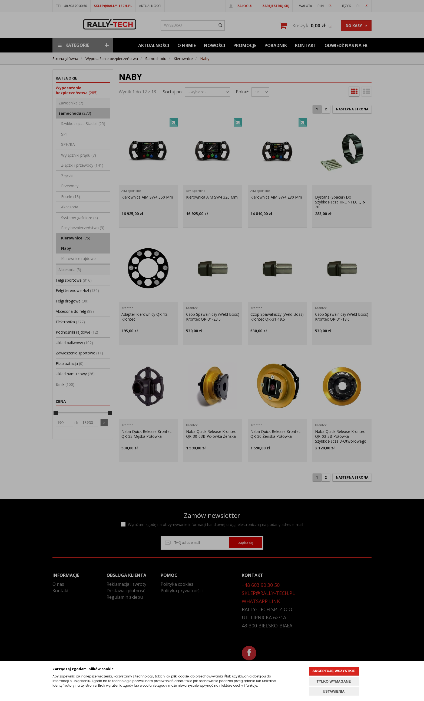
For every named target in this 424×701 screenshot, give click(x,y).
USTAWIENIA (334, 691)
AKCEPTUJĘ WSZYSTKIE (333, 671)
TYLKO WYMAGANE (334, 681)
